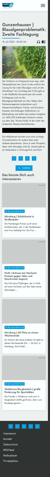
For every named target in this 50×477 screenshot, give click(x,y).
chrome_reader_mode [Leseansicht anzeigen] (43, 42)
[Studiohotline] (30, 426)
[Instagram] (17, 426)
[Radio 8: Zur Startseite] (13, 5)
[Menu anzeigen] (43, 5)
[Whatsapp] (24, 426)
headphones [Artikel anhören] (38, 42)
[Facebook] (10, 426)
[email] (37, 426)
